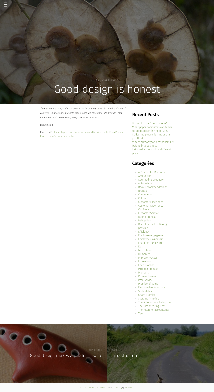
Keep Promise (116, 132)
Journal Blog (117, 387)
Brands (142, 190)
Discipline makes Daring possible (91, 132)
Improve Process (147, 257)
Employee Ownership (150, 239)
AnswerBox (129, 387)
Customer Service (148, 213)
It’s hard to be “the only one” (149, 123)
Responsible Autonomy (151, 287)
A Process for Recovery (151, 172)
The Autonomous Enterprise (154, 302)
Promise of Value (66, 136)
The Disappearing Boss (151, 306)
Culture (142, 198)
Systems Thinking (148, 298)
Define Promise (147, 216)
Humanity (144, 254)
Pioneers (143, 272)
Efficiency (143, 231)
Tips (140, 313)
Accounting (144, 176)
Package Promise (148, 269)
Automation (145, 183)
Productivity (145, 280)
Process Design (48, 136)
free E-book (145, 250)
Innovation (144, 261)
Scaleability (145, 291)
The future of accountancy (153, 309)
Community (145, 194)
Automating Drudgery (150, 179)
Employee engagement (151, 235)
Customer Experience (61, 132)
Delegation (144, 220)
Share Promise (146, 295)
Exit (140, 246)
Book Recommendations (152, 187)
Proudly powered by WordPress (92, 387)
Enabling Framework (150, 242)
